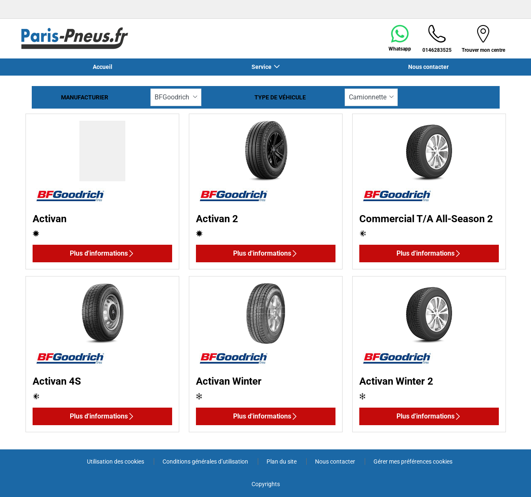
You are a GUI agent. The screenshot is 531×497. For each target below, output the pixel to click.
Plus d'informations (102, 253)
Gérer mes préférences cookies (412, 461)
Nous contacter (428, 66)
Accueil (102, 66)
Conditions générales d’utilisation (206, 461)
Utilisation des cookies (116, 461)
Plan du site (282, 461)
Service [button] (261, 66)
